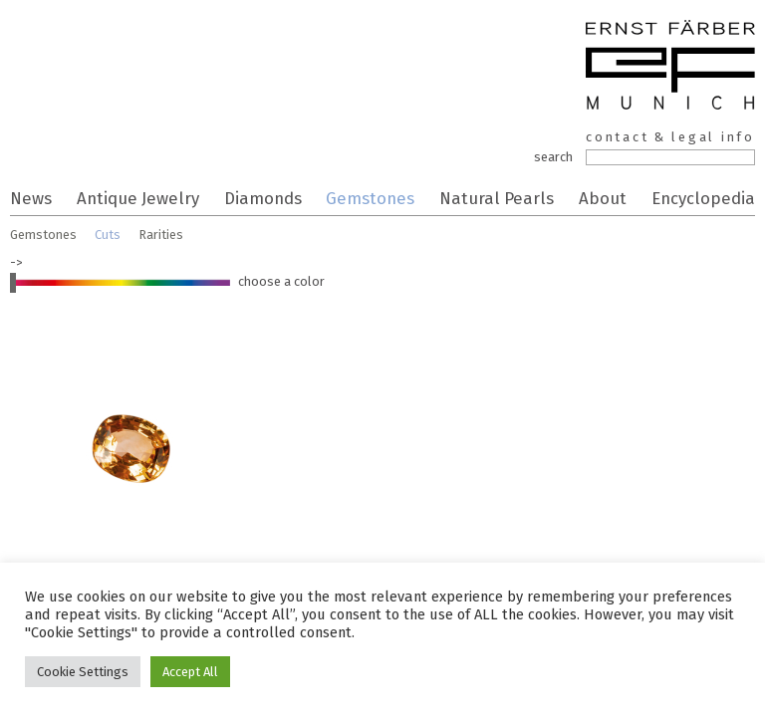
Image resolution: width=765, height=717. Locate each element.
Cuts (108, 234)
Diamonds (263, 198)
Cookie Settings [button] (82, 671)
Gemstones (370, 198)
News (31, 198)
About (603, 198)
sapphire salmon (129, 458)
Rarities (160, 234)
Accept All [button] (190, 671)
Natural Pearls (496, 198)
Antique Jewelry (138, 198)
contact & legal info (670, 136)
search (553, 156)
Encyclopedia (703, 198)
